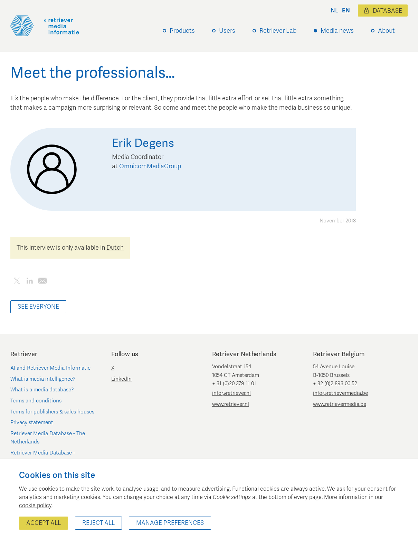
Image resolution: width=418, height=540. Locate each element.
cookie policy (35, 505)
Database (382, 10)
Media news (337, 30)
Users (227, 30)
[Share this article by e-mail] (42, 282)
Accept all (43, 523)
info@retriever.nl (231, 393)
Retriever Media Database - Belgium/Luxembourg (42, 457)
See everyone (38, 306)
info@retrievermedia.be (340, 393)
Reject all (98, 523)
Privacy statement (31, 422)
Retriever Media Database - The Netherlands (47, 437)
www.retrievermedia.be (339, 404)
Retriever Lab (277, 30)
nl (334, 10)
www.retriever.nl (230, 404)
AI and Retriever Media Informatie (50, 368)
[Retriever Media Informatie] (44, 26)
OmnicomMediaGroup (150, 166)
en (346, 10)
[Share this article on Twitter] (16, 282)
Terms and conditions (35, 401)
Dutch (115, 247)
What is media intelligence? (43, 379)
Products (182, 30)
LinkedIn (121, 379)
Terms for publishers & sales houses (52, 412)
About (386, 30)
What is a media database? (42, 390)
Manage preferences (170, 523)
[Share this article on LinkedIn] (29, 282)
